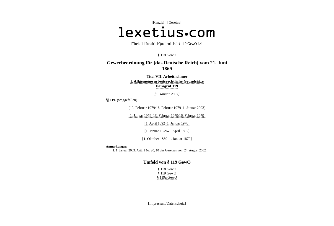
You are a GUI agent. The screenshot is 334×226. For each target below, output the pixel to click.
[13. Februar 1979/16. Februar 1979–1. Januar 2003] (167, 108)
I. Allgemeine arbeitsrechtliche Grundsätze (167, 81)
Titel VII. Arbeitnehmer (167, 76)
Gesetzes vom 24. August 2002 (185, 150)
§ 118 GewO (167, 169)
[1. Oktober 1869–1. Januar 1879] (167, 139)
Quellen (164, 44)
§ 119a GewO (167, 177)
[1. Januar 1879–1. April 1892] (167, 131)
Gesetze (174, 22)
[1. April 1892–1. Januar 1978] (167, 123)
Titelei (136, 44)
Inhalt (150, 44)
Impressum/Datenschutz (167, 203)
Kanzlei (158, 22)
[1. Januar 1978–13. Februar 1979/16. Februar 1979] (167, 115)
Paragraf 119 (167, 86)
